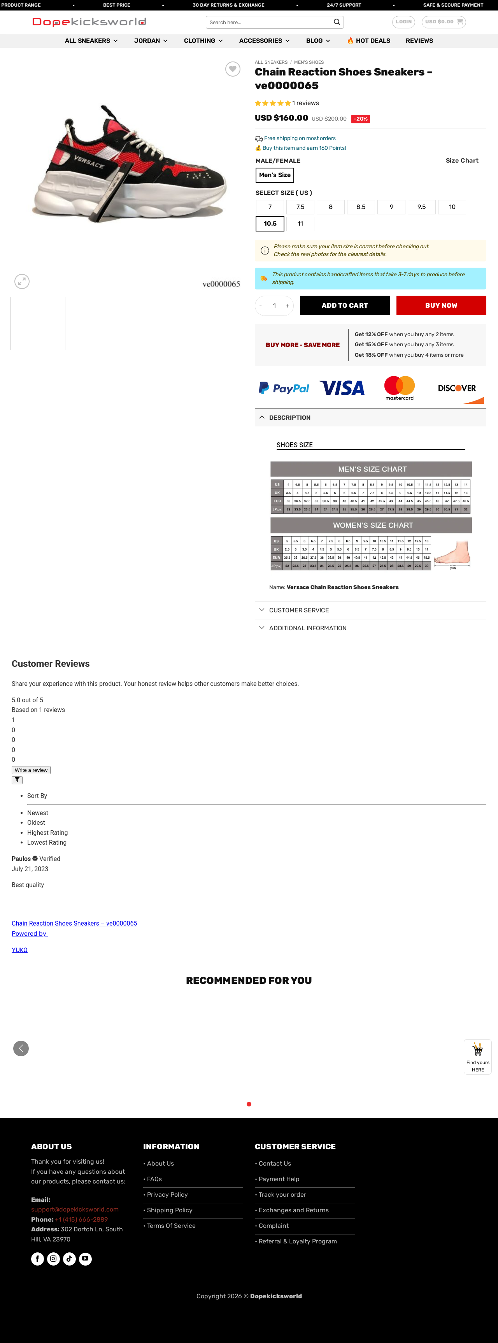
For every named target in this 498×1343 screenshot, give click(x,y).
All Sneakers (92, 41)
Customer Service (292, 610)
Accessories (265, 41)
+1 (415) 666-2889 (81, 1219)
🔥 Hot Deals (368, 40)
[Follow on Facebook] (37, 1259)
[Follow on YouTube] (85, 1259)
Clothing (204, 41)
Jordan (151, 41)
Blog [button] (318, 41)
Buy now (441, 305)
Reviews (419, 40)
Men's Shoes (309, 62)
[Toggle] (262, 416)
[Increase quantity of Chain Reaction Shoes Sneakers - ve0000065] (287, 306)
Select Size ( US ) (284, 193)
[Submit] (337, 22)
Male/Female (278, 161)
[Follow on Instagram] (53, 1259)
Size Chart (462, 160)
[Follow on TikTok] (69, 1259)
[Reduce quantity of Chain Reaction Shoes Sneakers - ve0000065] (261, 306)
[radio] (274, 175)
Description (282, 416)
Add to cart (345, 305)
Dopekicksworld (276, 1296)
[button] (403, 22)
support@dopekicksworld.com (75, 1209)
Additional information (301, 628)
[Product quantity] (274, 306)
